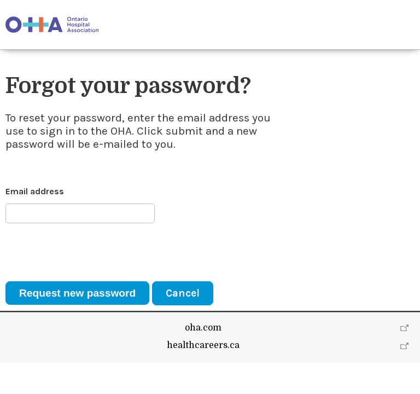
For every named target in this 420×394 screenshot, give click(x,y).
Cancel (183, 293)
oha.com (203, 359)
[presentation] (88, 252)
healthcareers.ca (203, 376)
